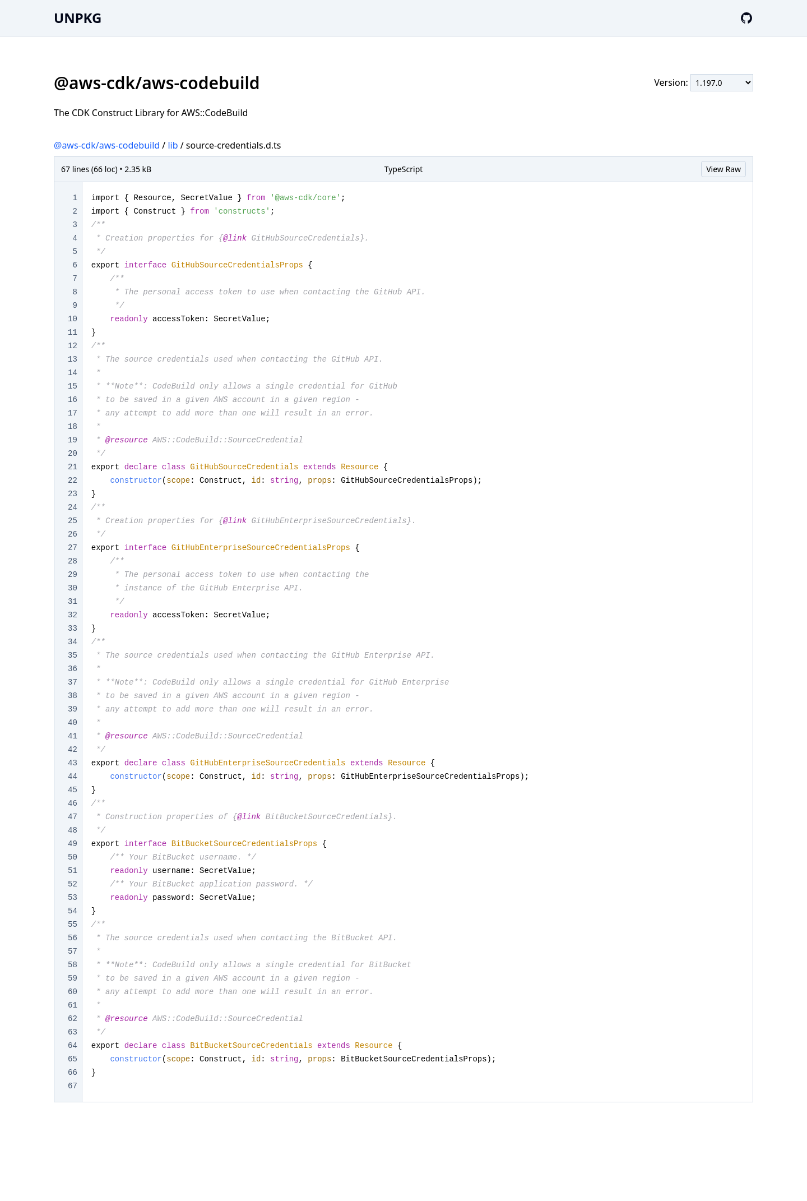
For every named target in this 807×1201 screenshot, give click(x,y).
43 (72, 763)
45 (72, 790)
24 (72, 507)
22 (72, 480)
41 (72, 736)
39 (72, 709)
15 (72, 386)
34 (72, 642)
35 (72, 655)
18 (72, 426)
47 (72, 816)
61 (72, 1005)
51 (72, 870)
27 (72, 547)
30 (72, 588)
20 (72, 453)
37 (72, 682)
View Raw (723, 169)
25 (72, 520)
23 (72, 493)
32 (72, 615)
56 (72, 938)
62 (72, 1018)
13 (72, 359)
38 (72, 695)
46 (72, 803)
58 (72, 964)
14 (72, 372)
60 (72, 991)
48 (72, 830)
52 (72, 884)
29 (72, 574)
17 (72, 413)
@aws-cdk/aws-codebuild (107, 145)
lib (173, 145)
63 (72, 1032)
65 (72, 1059)
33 (72, 628)
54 (72, 911)
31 (72, 601)
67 (72, 1086)
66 (72, 1072)
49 (72, 843)
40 (72, 722)
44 (72, 776)
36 (72, 668)
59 (72, 978)
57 (72, 951)
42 (72, 749)
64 (72, 1045)
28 (72, 561)
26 (72, 534)
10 (72, 319)
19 (72, 440)
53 (72, 897)
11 (72, 332)
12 (72, 345)
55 (72, 924)
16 (72, 399)
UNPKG (77, 17)
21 (72, 467)
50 (72, 857)
